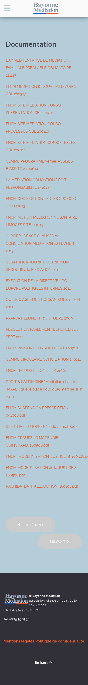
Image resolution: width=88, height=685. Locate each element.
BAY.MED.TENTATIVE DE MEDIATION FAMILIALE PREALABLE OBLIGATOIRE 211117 (38, 68)
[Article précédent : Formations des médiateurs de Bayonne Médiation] (30, 524)
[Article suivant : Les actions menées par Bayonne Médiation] (60, 541)
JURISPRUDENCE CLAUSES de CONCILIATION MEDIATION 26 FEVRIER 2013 (40, 243)
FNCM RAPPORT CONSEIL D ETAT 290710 (42, 348)
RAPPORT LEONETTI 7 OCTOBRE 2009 (39, 318)
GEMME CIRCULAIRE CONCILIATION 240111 (43, 359)
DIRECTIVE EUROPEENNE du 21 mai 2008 (42, 426)
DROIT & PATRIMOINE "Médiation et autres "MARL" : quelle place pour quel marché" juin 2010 (44, 389)
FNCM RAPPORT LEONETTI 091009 (36, 370)
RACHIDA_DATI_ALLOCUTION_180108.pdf (42, 486)
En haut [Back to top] (44, 662)
